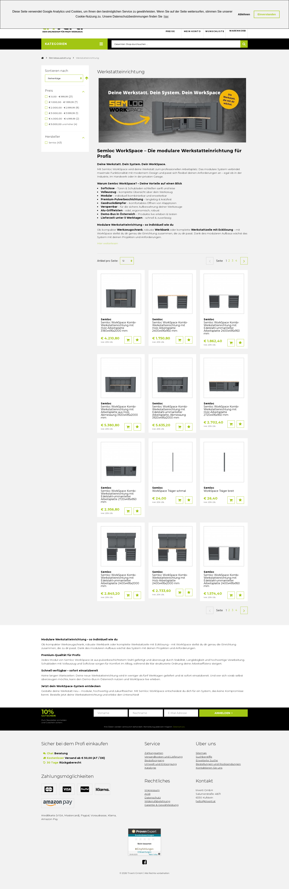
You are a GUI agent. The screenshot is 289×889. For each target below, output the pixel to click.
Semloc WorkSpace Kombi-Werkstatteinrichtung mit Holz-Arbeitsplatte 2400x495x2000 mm (170, 579)
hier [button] (166, 16)
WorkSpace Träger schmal (169, 491)
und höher (61, 124)
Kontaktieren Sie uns (209, 768)
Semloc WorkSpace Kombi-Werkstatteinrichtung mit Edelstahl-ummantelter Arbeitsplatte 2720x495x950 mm (119, 496)
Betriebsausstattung (60, 58)
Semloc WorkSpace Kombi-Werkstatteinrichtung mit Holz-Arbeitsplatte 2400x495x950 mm (170, 327)
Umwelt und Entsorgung (160, 764)
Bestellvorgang (154, 760)
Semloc (52, 142)
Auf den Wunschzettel (137, 340)
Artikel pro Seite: (107, 260)
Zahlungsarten (153, 753)
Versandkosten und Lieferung (163, 757)
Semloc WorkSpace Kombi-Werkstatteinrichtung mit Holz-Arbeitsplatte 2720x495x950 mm (221, 411)
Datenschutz (179, 727)
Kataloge (150, 768)
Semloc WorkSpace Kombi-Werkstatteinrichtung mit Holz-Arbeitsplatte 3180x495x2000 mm (118, 327)
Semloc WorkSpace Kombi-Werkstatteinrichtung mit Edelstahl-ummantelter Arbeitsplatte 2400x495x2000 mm (120, 581)
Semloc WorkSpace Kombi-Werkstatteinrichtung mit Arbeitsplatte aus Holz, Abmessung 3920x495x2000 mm (119, 412)
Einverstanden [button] (266, 14)
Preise (170, 31)
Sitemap (201, 753)
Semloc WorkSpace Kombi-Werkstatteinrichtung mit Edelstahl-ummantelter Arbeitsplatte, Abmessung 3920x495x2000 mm (170, 412)
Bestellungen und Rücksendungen (218, 764)
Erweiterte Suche (207, 760)
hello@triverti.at (205, 801)
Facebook (144, 861)
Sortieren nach (56, 71)
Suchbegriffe (204, 757)
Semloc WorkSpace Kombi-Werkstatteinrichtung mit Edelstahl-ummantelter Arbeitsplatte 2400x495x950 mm (222, 328)
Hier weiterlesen (107, 243)
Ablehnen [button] (244, 14)
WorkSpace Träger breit (219, 491)
